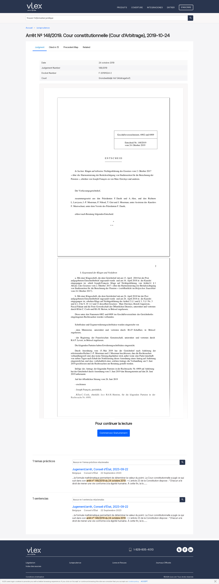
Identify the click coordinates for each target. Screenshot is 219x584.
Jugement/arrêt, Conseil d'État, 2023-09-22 (100, 469)
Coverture (137, 7)
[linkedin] (190, 549)
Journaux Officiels (163, 563)
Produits (122, 7)
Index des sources (33, 566)
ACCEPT (144, 581)
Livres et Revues (119, 563)
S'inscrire (186, 7)
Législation (30, 563)
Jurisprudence (75, 563)
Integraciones (155, 7)
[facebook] (185, 549)
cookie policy (133, 581)
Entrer (171, 7)
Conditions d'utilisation (35, 577)
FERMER (215, 581)
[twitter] (179, 549)
